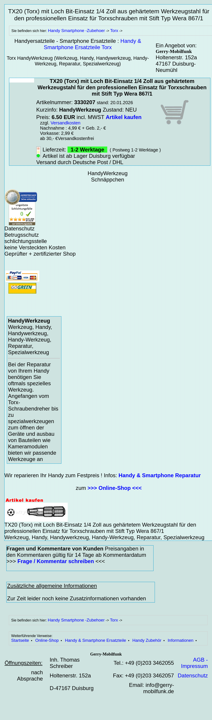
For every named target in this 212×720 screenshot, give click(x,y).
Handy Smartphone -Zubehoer (76, 30)
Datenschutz (193, 675)
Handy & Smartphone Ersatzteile (95, 640)
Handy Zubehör (146, 640)
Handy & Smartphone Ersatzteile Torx (92, 44)
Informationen (180, 640)
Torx (114, 30)
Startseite (20, 640)
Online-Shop (47, 640)
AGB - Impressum (194, 663)
